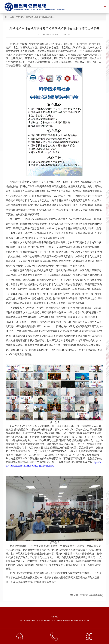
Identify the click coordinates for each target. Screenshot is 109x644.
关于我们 (54, 617)
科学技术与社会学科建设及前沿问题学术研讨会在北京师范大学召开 (53, 17)
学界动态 (20, 17)
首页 (12, 17)
